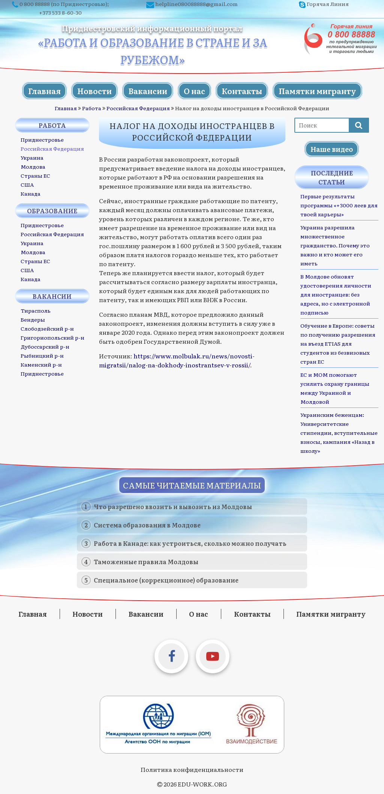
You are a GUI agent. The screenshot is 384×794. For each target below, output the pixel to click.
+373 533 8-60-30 (60, 12)
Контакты (242, 90)
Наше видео (331, 149)
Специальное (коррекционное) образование (166, 579)
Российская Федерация (138, 108)
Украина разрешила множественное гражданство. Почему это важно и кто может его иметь (335, 245)
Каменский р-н (41, 364)
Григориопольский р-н (52, 337)
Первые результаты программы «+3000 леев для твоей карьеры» (339, 205)
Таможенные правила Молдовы (146, 561)
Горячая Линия (328, 3)
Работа (91, 108)
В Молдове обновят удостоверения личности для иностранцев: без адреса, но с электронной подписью (335, 294)
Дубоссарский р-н (45, 346)
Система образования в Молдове (147, 524)
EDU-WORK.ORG (202, 783)
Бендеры (33, 319)
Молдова (33, 166)
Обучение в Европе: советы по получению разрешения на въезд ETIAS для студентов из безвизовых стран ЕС (337, 343)
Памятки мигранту (317, 90)
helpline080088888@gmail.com (196, 3)
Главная (44, 90)
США (27, 184)
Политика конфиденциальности (192, 769)
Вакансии (147, 90)
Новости (94, 90)
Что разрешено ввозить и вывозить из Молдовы (173, 506)
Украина (32, 157)
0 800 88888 (35, 3)
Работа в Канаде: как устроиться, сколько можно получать (190, 543)
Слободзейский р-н (47, 328)
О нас (194, 90)
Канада (30, 193)
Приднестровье (42, 139)
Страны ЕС (35, 175)
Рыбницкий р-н (42, 355)
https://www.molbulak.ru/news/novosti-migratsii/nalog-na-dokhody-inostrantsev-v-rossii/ (177, 360)
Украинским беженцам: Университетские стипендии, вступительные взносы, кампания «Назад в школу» (339, 432)
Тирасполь (36, 310)
